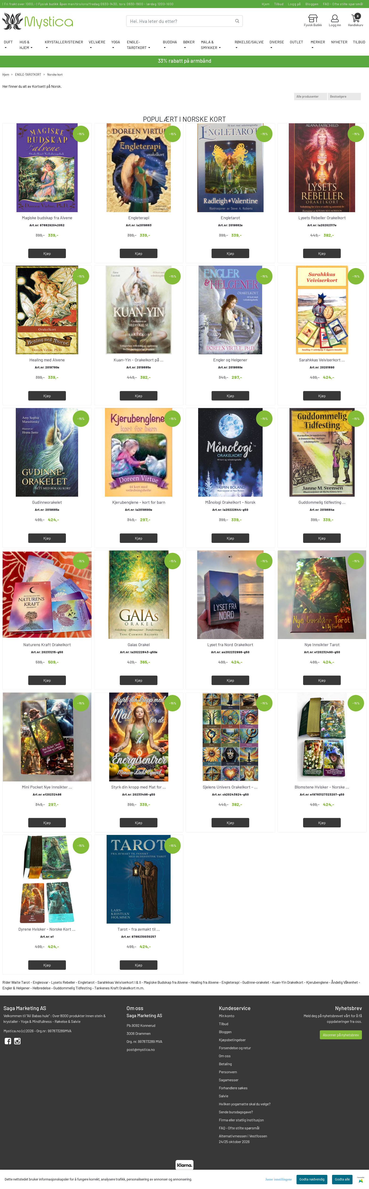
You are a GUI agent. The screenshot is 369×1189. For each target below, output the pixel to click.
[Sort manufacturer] (310, 96)
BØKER (189, 42)
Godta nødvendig (312, 1179)
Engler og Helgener (230, 359)
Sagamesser (228, 1080)
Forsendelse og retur (235, 1047)
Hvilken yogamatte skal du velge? (245, 1104)
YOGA (115, 42)
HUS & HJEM (25, 45)
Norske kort (53, 75)
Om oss (225, 1055)
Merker (318, 42)
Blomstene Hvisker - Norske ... (322, 786)
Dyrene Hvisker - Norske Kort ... (47, 929)
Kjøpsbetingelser (232, 1039)
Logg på (294, 4)
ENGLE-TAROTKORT (137, 45)
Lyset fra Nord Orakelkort (230, 644)
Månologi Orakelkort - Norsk (230, 502)
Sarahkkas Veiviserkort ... (322, 359)
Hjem (265, 4)
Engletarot (230, 217)
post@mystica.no (141, 1049)
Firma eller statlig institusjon (241, 1120)
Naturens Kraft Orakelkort (47, 644)
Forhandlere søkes (233, 1088)
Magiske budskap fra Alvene (47, 217)
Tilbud (278, 4)
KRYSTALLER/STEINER (64, 42)
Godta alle (342, 1179)
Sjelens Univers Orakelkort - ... (230, 786)
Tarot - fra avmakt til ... (138, 929)
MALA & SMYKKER (209, 45)
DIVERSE (276, 42)
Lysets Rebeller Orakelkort (322, 217)
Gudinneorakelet (47, 502)
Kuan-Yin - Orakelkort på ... (139, 359)
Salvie (223, 1096)
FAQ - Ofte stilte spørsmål (343, 4)
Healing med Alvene (47, 359)
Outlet (296, 42)
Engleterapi (138, 217)
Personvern (228, 1071)
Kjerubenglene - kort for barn (138, 502)
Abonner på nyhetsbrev (341, 1034)
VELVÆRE (97, 42)
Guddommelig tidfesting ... (322, 502)
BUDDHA (170, 42)
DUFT (8, 42)
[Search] (184, 21)
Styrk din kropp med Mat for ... (138, 786)
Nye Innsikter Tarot (322, 644)
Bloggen (311, 4)
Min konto (226, 1015)
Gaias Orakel (139, 644)
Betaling (225, 1063)
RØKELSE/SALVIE (249, 42)
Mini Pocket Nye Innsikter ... (47, 786)
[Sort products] (344, 96)
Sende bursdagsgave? (236, 1112)
